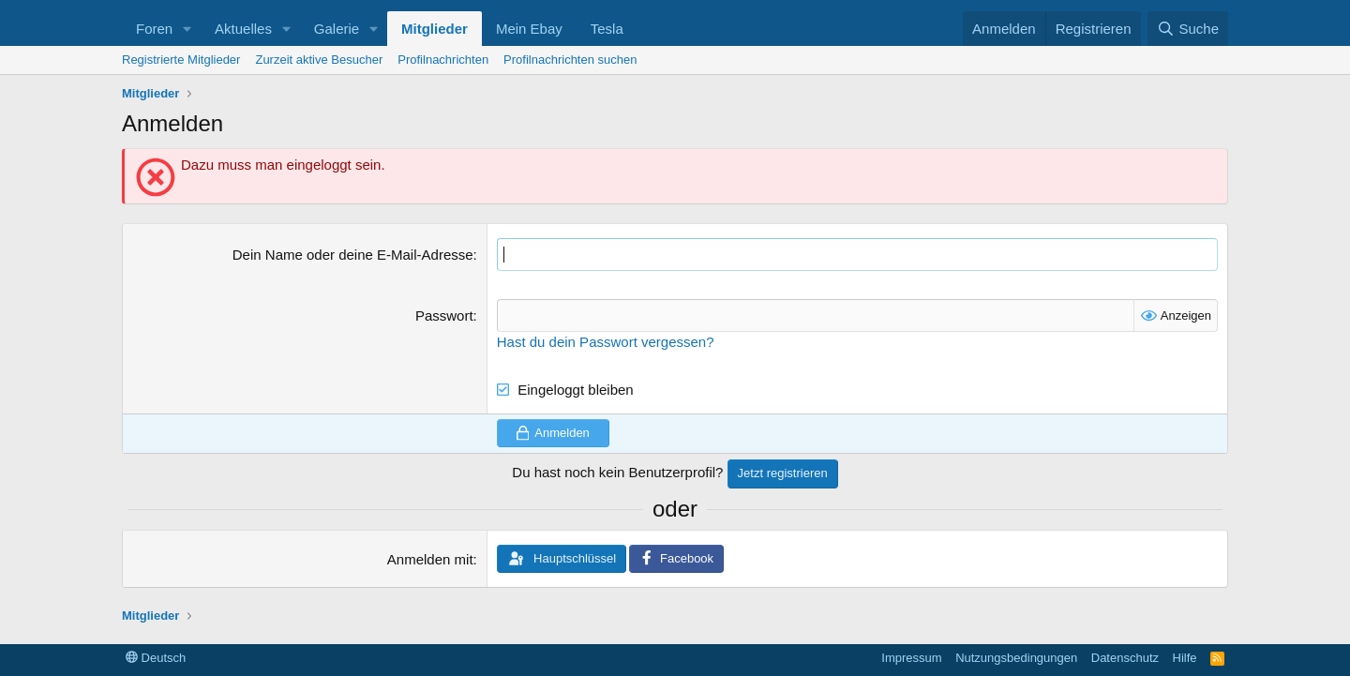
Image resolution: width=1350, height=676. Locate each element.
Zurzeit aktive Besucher (318, 60)
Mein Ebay (529, 29)
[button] (187, 28)
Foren (154, 29)
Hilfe (1185, 658)
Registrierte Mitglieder (181, 60)
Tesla (607, 29)
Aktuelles (243, 29)
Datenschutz (1125, 658)
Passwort (444, 315)
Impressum (911, 658)
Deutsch (156, 658)
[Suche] (1188, 28)
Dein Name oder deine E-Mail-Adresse (352, 255)
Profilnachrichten (443, 60)
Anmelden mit (430, 559)
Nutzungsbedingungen (1016, 658)
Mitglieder (434, 29)
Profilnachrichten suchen (570, 60)
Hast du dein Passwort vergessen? (605, 342)
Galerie (336, 29)
